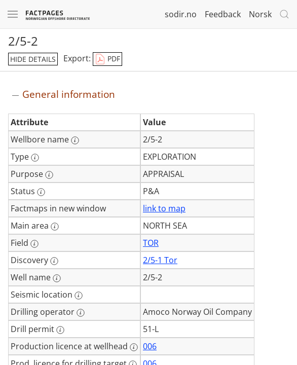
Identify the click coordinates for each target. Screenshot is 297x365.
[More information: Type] (35, 158)
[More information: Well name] (57, 278)
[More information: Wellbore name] (75, 140)
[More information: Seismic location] (79, 295)
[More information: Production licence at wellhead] (134, 347)
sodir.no (181, 14)
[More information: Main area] (55, 227)
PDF (107, 59)
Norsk (260, 14)
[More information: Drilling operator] (81, 313)
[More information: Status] (41, 192)
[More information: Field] (34, 244)
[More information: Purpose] (49, 175)
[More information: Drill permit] (60, 330)
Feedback (223, 14)
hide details (33, 59)
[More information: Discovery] (54, 261)
